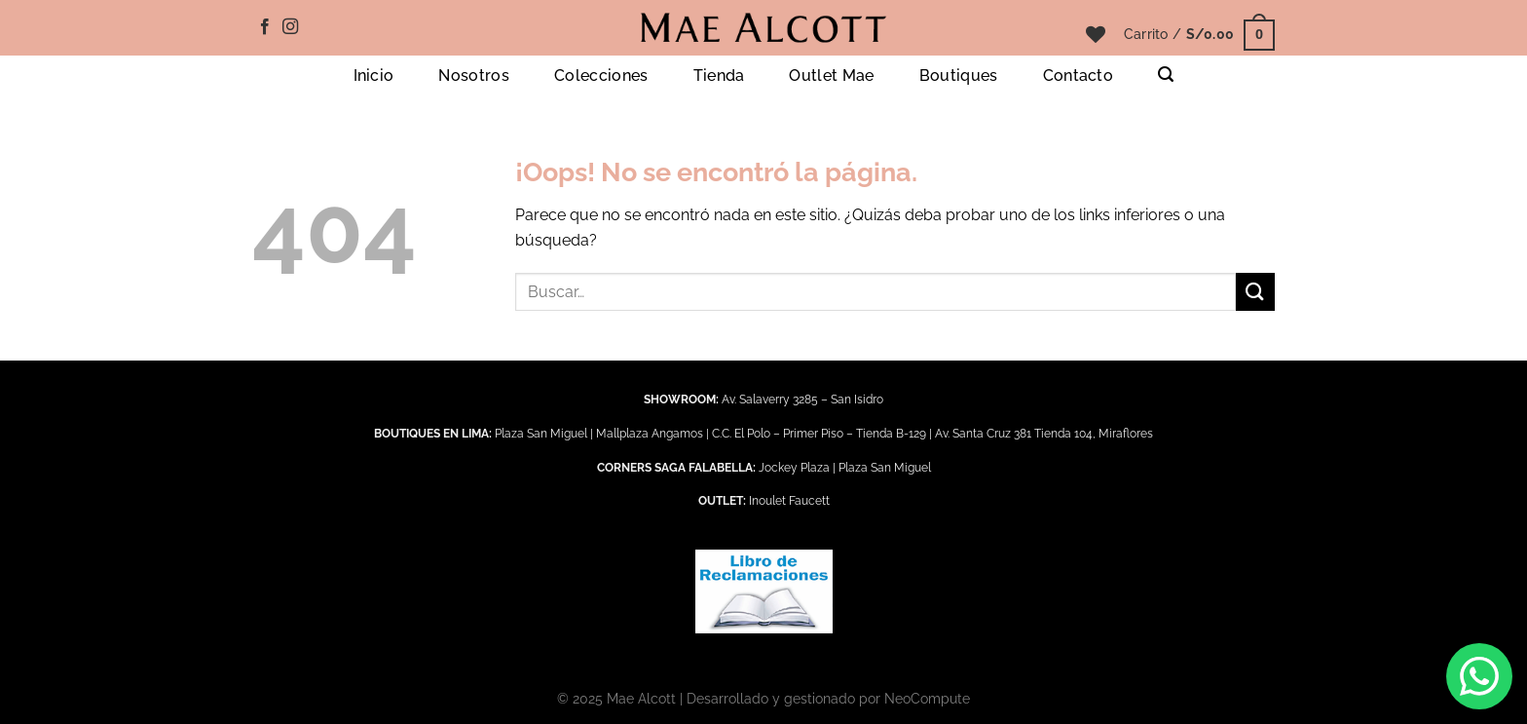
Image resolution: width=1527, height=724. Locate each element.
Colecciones (601, 75)
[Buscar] (1165, 74)
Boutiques (958, 75)
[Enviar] (1255, 292)
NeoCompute (927, 698)
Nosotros (473, 75)
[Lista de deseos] (1095, 34)
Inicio (374, 75)
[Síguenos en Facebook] (265, 27)
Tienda (719, 75)
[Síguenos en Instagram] (290, 27)
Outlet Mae (831, 75)
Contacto (1078, 75)
